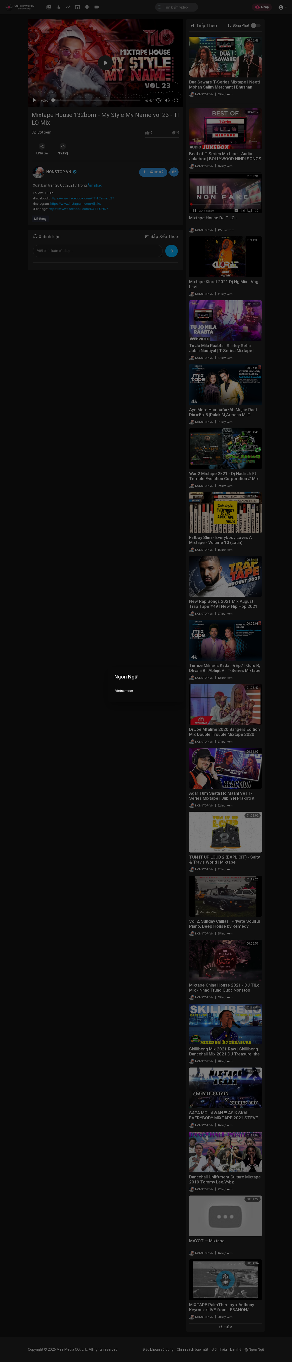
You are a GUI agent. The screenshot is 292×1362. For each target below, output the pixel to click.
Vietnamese (124, 691)
